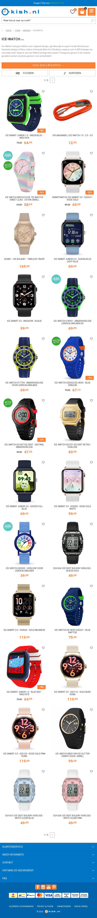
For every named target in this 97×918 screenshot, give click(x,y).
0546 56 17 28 (57, 3)
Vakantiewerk (64, 906)
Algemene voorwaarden (21, 906)
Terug (9, 30)
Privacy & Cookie (45, 906)
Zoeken (92, 20)
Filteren (28, 73)
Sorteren (75, 73)
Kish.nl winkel (81, 906)
